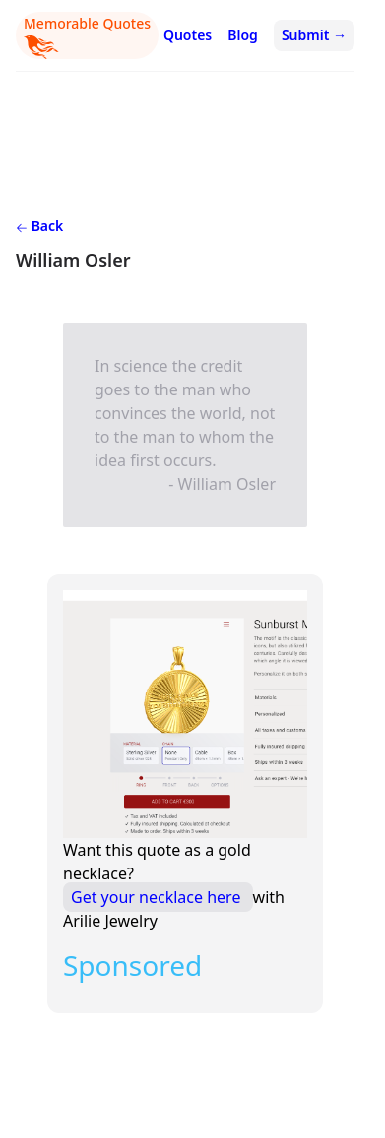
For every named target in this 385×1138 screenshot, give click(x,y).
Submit (314, 35)
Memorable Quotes (87, 36)
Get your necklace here (158, 897)
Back (39, 225)
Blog (242, 35)
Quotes (187, 35)
